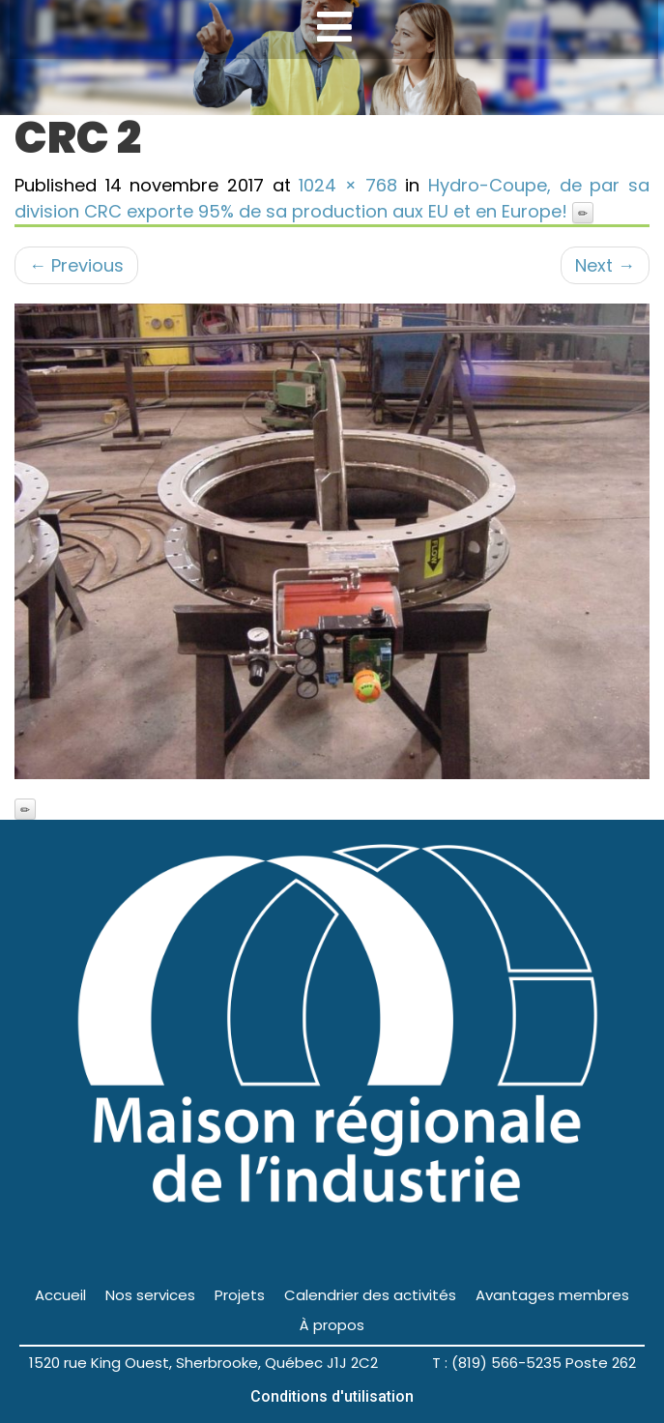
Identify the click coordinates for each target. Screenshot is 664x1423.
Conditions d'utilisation (332, 1396)
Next (605, 265)
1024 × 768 (347, 185)
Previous (76, 265)
